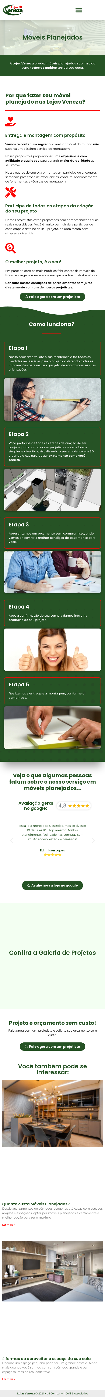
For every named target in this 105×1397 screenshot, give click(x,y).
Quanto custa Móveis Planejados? (36, 1204)
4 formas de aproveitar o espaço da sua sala (46, 1358)
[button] (78, 10)
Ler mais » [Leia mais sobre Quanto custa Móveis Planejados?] (8, 1224)
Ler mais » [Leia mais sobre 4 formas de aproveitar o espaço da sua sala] (8, 1379)
